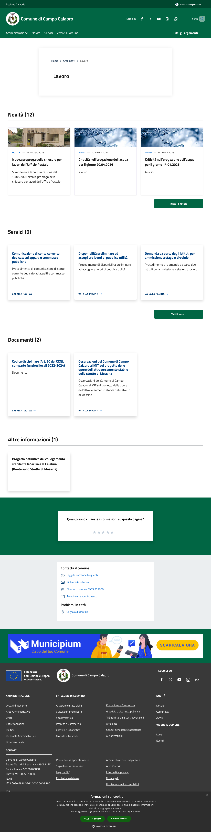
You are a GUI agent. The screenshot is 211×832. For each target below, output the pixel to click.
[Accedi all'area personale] (188, 4)
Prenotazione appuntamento (72, 760)
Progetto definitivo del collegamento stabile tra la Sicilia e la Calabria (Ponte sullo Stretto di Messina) (38, 464)
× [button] (207, 795)
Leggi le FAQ (63, 772)
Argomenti (69, 61)
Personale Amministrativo (21, 736)
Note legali (112, 778)
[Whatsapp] (170, 18)
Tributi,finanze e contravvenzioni (125, 717)
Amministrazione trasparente (123, 760)
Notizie (16, 152)
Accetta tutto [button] (92, 818)
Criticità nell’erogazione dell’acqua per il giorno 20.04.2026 (103, 162)
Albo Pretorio (113, 766)
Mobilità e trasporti (67, 736)
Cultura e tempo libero (69, 712)
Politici (10, 730)
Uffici (9, 718)
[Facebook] (137, 18)
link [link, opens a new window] (138, 811)
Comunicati (162, 712)
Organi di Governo (16, 705)
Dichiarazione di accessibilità (122, 784)
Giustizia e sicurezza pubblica (123, 711)
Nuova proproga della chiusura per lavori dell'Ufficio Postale (37, 162)
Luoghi (160, 734)
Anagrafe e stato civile (69, 705)
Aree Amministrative (18, 712)
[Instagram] (162, 18)
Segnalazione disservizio (70, 766)
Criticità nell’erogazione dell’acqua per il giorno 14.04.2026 (169, 162)
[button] (105, 826)
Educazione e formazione (120, 705)
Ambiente (111, 724)
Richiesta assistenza (67, 778)
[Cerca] (201, 19)
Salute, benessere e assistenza (123, 730)
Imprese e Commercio (68, 724)
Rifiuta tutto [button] (119, 818)
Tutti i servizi (178, 314)
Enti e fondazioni (15, 724)
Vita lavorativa (64, 718)
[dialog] (105, 812)
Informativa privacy (117, 772)
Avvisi (82, 152)
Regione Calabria (15, 4)
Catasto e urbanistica (68, 730)
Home (54, 61)
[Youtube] (154, 18)
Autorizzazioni (114, 736)
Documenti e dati (16, 742)
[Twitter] (145, 18)
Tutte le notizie (178, 204)
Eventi (160, 740)
